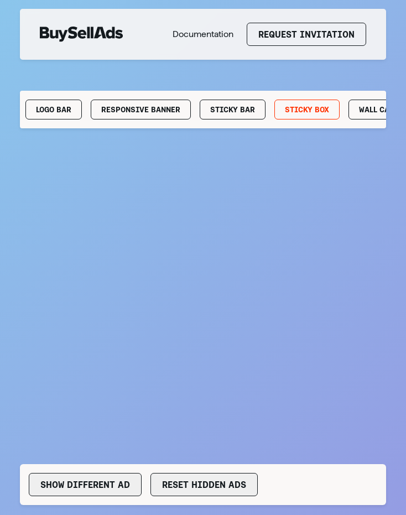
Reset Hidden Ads (204, 485)
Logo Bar (53, 109)
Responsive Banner (140, 109)
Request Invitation (306, 34)
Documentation (203, 34)
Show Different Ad (85, 485)
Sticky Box (307, 109)
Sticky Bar (232, 109)
